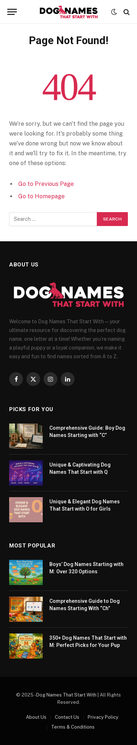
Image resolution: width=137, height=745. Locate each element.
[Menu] (12, 12)
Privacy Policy (103, 717)
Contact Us (67, 717)
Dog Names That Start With (66, 695)
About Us (36, 717)
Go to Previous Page (46, 183)
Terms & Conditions (73, 727)
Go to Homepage (41, 196)
